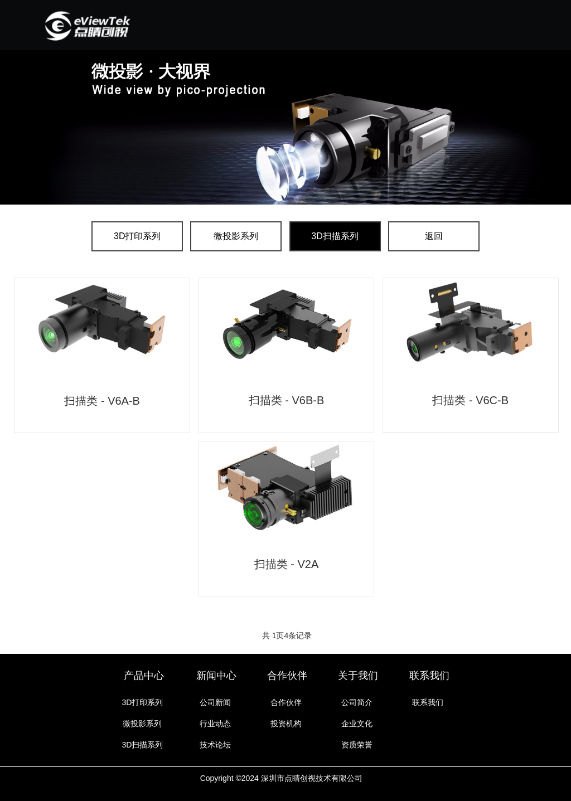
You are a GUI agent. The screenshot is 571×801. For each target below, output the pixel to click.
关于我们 (358, 675)
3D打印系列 (137, 236)
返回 (434, 236)
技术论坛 (215, 744)
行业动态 (215, 723)
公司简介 (356, 702)
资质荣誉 (356, 744)
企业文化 (356, 723)
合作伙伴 (287, 675)
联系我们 (429, 675)
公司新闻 (215, 702)
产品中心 (144, 675)
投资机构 (286, 723)
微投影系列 (236, 236)
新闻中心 (216, 675)
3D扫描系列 (334, 236)
